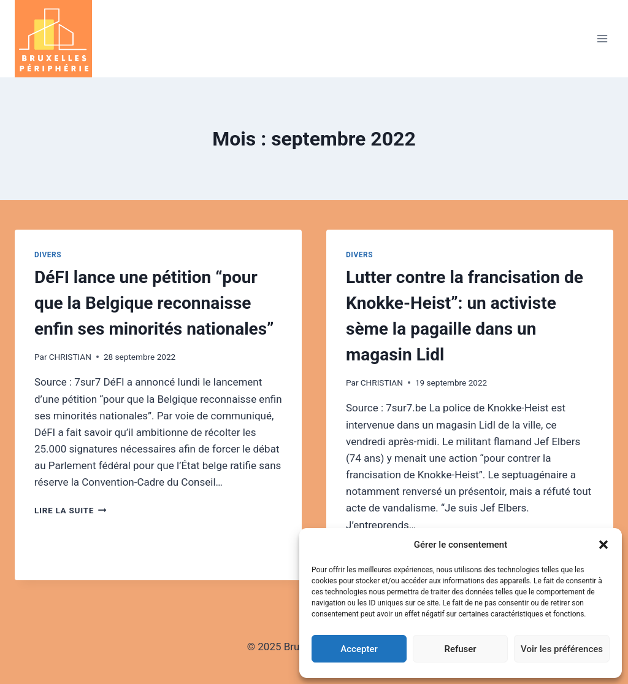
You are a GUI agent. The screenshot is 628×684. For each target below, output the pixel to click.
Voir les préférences (562, 649)
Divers (47, 255)
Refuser (460, 649)
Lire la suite (70, 510)
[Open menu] (602, 38)
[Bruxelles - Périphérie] (58, 38)
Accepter (358, 649)
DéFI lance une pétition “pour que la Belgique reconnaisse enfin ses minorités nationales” (154, 303)
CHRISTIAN (70, 357)
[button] (603, 544)
